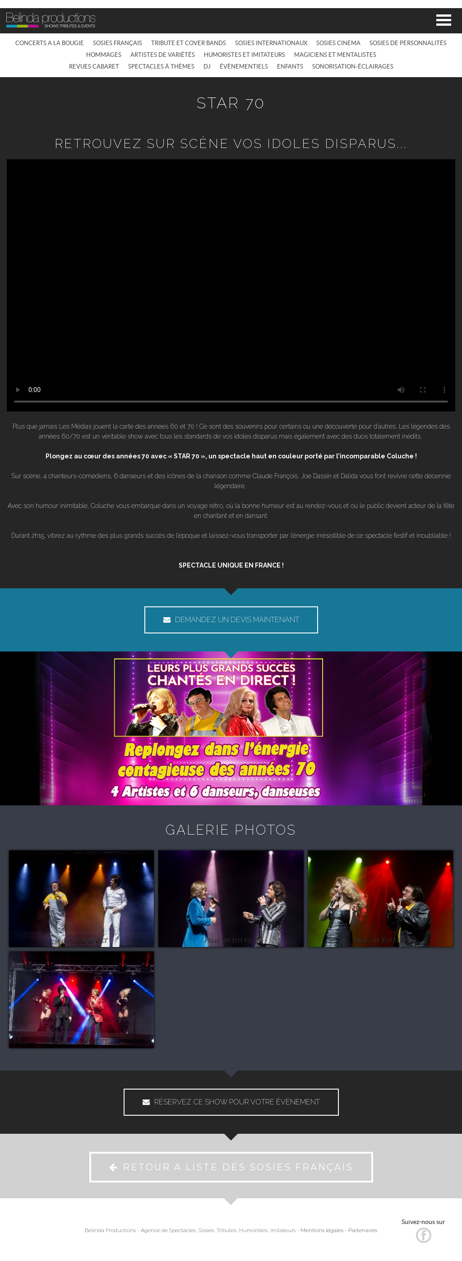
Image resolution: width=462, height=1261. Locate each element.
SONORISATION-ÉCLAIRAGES (352, 66)
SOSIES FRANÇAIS (117, 43)
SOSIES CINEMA (338, 43)
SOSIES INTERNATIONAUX (271, 43)
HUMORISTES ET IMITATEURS (244, 54)
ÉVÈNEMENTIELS (244, 66)
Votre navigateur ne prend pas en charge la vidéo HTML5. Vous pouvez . (231, 285)
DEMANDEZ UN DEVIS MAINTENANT (231, 619)
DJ (207, 66)
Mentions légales (321, 1230)
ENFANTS (290, 66)
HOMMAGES (103, 54)
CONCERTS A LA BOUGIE (49, 43)
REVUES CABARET (94, 66)
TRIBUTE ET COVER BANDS (188, 43)
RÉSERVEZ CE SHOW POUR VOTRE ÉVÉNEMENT (231, 1102)
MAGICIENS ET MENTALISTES (335, 54)
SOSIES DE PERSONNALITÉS (408, 43)
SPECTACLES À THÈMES (161, 66)
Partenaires (362, 1230)
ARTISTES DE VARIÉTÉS (162, 54)
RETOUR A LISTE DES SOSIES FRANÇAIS (231, 1167)
